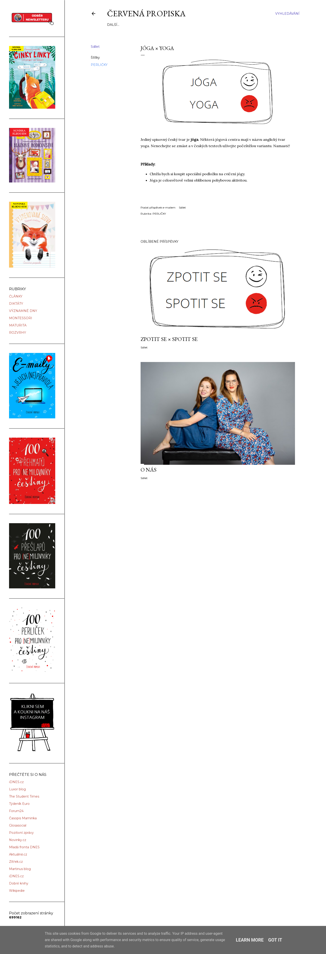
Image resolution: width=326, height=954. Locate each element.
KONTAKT (203, 25)
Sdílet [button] (95, 47)
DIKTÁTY (16, 304)
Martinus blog (20, 869)
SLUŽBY (126, 25)
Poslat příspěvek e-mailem (158, 207)
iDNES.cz (16, 782)
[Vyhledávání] (287, 13)
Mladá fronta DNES (24, 847)
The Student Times (24, 796)
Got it (275, 940)
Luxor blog (17, 789)
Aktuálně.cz (18, 854)
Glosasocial (17, 825)
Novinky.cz (17, 840)
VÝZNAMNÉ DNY (23, 311)
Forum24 (16, 811)
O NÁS (112, 25)
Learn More (250, 940)
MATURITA (17, 325)
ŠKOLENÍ (166, 25)
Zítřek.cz (16, 862)
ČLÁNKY (15, 296)
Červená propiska (146, 13)
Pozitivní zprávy (21, 833)
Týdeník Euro (19, 804)
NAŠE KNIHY (146, 25)
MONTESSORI (20, 318)
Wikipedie (17, 891)
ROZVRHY (17, 333)
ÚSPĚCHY (185, 25)
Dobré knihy (18, 883)
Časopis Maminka (23, 818)
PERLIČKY (99, 65)
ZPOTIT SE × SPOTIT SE (169, 339)
